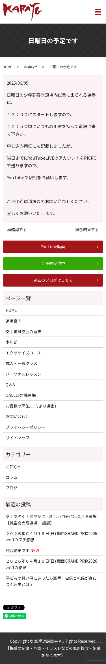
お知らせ (31, 66)
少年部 (12, 342)
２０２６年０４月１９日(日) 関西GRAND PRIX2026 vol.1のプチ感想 (51, 536)
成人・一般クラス (21, 363)
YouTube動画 (53, 246)
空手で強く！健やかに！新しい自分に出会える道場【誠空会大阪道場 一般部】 (51, 519)
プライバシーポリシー (25, 427)
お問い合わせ (17, 416)
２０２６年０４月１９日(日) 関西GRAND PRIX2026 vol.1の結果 (51, 564)
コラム (12, 477)
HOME (7, 66)
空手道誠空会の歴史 (23, 331)
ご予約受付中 (53, 263)
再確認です (17, 229)
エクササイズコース (23, 353)
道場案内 (13, 321)
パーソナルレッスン (23, 374)
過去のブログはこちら (53, 280)
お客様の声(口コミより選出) (31, 406)
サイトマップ (17, 437)
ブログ (12, 487)
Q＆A (10, 384)
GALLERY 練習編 (21, 395)
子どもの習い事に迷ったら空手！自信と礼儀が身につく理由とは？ (51, 581)
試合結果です (87, 229)
